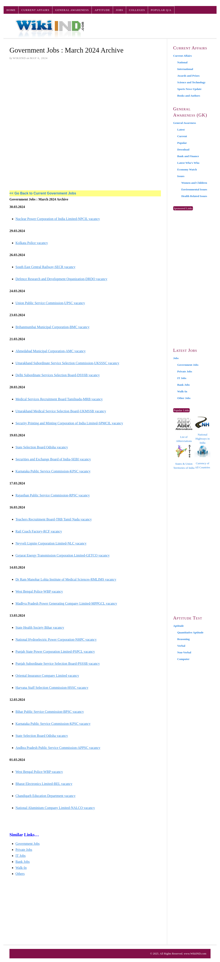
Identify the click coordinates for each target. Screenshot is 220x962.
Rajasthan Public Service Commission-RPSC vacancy (52, 495)
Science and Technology (191, 82)
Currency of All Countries (202, 457)
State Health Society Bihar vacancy (39, 627)
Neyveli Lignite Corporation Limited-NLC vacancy (51, 543)
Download (183, 149)
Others (20, 874)
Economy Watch (187, 169)
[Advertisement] (85, 97)
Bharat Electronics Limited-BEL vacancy (43, 784)
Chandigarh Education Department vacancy (45, 796)
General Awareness (72, 10)
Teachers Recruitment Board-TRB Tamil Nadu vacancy (53, 519)
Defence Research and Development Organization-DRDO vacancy (61, 279)
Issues (180, 176)
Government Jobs (27, 843)
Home (10, 10)
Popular (182, 142)
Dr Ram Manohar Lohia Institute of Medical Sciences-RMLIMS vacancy (65, 579)
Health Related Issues (194, 196)
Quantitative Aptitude (190, 632)
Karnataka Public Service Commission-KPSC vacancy (52, 471)
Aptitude (102, 10)
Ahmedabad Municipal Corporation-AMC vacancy (50, 351)
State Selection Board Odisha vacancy (41, 447)
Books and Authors (188, 95)
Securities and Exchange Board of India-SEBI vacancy (53, 459)
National (182, 62)
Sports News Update (189, 89)
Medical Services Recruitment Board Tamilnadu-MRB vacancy (59, 399)
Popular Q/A (161, 10)
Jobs (119, 10)
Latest (181, 129)
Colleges (137, 10)
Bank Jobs (22, 861)
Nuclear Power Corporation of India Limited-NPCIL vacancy (57, 219)
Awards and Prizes (188, 75)
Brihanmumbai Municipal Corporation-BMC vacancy (52, 327)
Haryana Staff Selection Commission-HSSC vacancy (51, 687)
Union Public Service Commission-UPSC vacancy (50, 303)
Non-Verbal (184, 652)
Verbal (181, 645)
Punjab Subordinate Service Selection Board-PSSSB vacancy (57, 663)
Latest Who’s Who (188, 162)
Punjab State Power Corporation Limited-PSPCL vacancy (55, 651)
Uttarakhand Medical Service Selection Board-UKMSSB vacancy (60, 411)
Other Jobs (184, 398)
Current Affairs (35, 10)
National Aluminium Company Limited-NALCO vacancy (55, 808)
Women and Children (194, 182)
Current (182, 136)
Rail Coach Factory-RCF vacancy (38, 531)
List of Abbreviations (183, 430)
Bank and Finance (188, 156)
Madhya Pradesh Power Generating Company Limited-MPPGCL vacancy (66, 603)
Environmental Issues (194, 189)
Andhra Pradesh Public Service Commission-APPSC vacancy (57, 748)
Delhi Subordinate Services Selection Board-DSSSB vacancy (57, 375)
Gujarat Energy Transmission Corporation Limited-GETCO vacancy (62, 555)
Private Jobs (23, 849)
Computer (183, 659)
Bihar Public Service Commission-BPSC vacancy (49, 711)
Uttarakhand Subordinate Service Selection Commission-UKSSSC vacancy (67, 363)
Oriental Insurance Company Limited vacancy (47, 675)
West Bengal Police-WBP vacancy (39, 591)
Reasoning (183, 639)
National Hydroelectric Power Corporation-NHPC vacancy (56, 639)
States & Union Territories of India (183, 457)
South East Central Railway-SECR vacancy (45, 267)
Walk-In (21, 867)
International (185, 69)
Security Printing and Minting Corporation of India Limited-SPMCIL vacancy (69, 423)
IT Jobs (20, 855)
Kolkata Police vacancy (31, 243)
